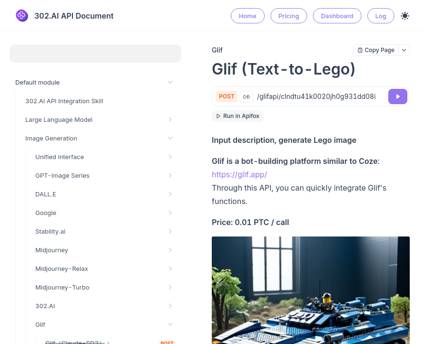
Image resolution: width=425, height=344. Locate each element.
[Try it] (397, 96)
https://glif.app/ (239, 174)
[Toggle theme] (405, 15)
